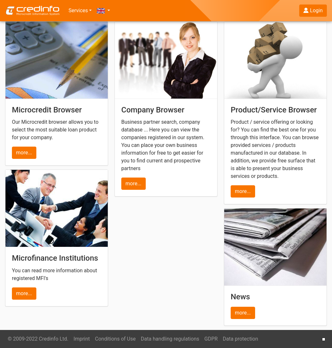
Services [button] (78, 10)
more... (24, 153)
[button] (103, 10)
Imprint (82, 339)
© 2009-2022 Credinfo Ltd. (38, 339)
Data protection (240, 339)
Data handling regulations (170, 339)
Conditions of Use (115, 339)
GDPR (210, 339)
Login (313, 10)
